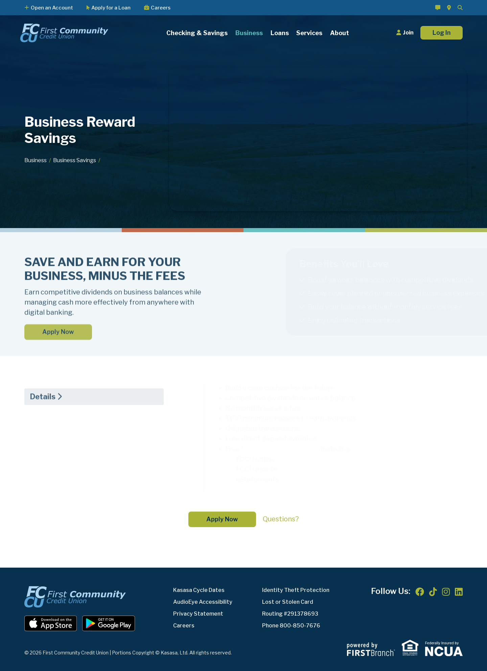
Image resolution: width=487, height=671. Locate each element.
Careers (160, 8)
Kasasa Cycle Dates (199, 590)
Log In (441, 32)
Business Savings (76, 160)
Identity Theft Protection (295, 590)
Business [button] (249, 32)
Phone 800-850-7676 (291, 625)
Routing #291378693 (290, 613)
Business (35, 160)
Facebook (419, 591)
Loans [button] (280, 32)
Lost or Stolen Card (287, 601)
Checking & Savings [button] (197, 32)
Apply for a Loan (111, 8)
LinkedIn (459, 591)
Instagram (446, 591)
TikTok (433, 591)
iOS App (50, 623)
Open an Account (52, 8)
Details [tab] (42, 424)
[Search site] (460, 7)
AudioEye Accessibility (202, 601)
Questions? (280, 519)
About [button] (339, 32)
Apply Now (58, 359)
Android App (108, 623)
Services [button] (309, 32)
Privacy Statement (198, 613)
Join (408, 32)
